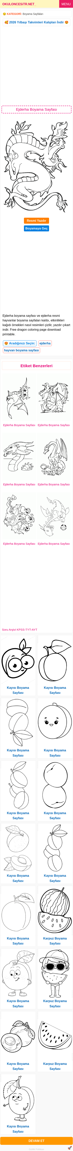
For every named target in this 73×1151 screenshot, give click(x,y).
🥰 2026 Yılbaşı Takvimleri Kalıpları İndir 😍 (36, 22)
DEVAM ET (36, 1141)
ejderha (45, 343)
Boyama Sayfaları (33, 13)
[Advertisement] (36, 65)
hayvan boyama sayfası (21, 350)
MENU (66, 4)
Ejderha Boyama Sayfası (19, 425)
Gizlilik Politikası (36, 1149)
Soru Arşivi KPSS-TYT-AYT (19, 629)
